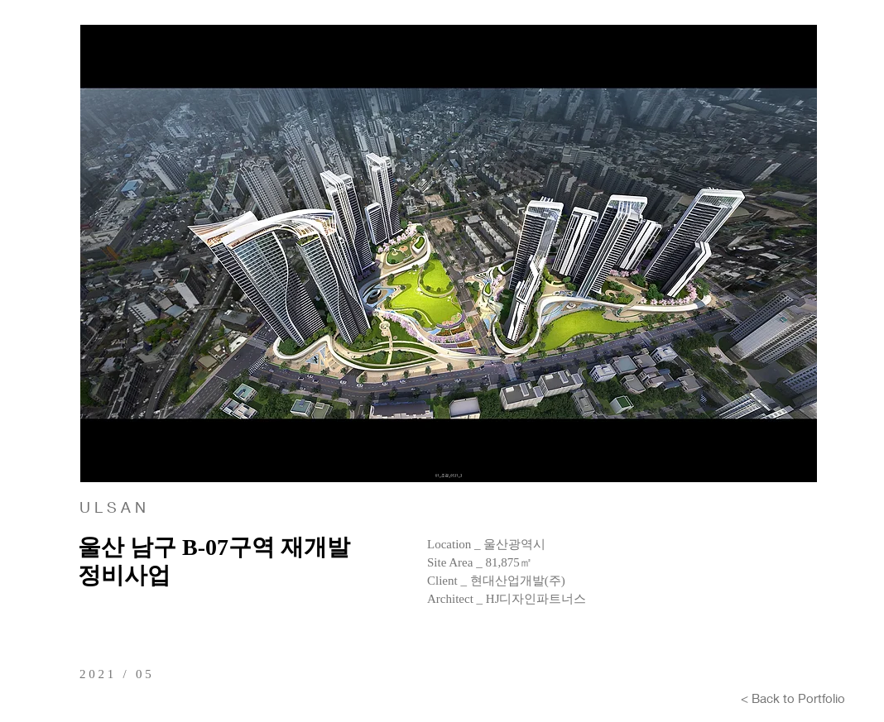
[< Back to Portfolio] (793, 698)
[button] (448, 253)
